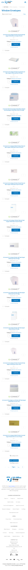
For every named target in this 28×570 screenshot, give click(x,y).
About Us (6, 498)
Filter (24, 14)
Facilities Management (20, 532)
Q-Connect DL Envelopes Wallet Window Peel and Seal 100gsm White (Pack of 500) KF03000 (14, 146)
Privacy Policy (8, 519)
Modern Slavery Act (14, 522)
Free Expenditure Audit (13, 512)
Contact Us (13, 498)
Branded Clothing (16, 536)
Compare (5, 51)
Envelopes (22, 7)
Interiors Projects (16, 509)
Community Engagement (8, 505)
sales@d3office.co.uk (14, 552)
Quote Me (16, 44)
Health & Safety (10, 502)
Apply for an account (20, 505)
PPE (22, 536)
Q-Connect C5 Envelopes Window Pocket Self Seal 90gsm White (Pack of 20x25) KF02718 (14, 35)
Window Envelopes (16, 41)
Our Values (18, 502)
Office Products (7, 529)
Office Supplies (13, 7)
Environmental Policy (18, 519)
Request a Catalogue (6, 509)
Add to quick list (14, 47)
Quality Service (20, 498)
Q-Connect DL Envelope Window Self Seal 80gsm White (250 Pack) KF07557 (14, 258)
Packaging (14, 529)
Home (5, 7)
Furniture (4, 532)
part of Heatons (12, 486)
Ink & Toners (21, 529)
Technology (11, 532)
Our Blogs (23, 509)
